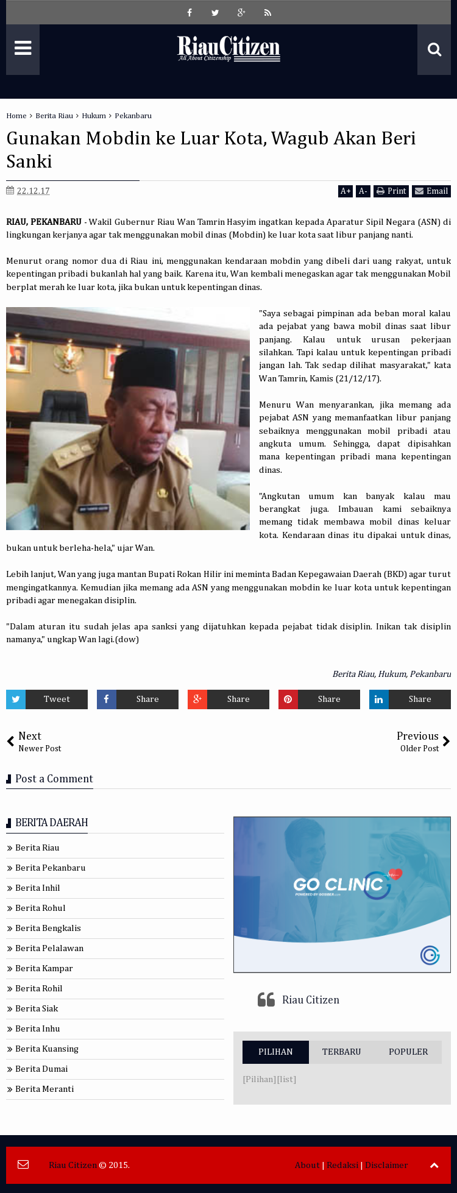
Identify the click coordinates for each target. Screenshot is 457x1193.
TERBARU (341, 1052)
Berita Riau (353, 674)
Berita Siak (36, 1008)
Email (431, 191)
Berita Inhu (37, 1028)
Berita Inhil (37, 888)
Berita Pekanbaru (50, 868)
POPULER (408, 1052)
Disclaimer (386, 1165)
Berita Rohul (40, 908)
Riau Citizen (310, 1000)
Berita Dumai (41, 1069)
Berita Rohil (39, 988)
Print (391, 191)
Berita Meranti (44, 1089)
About (307, 1165)
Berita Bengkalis (48, 928)
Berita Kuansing (47, 1048)
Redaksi (342, 1165)
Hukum (392, 674)
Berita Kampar (44, 968)
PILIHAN (275, 1052)
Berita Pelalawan (49, 948)
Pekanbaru (430, 674)
